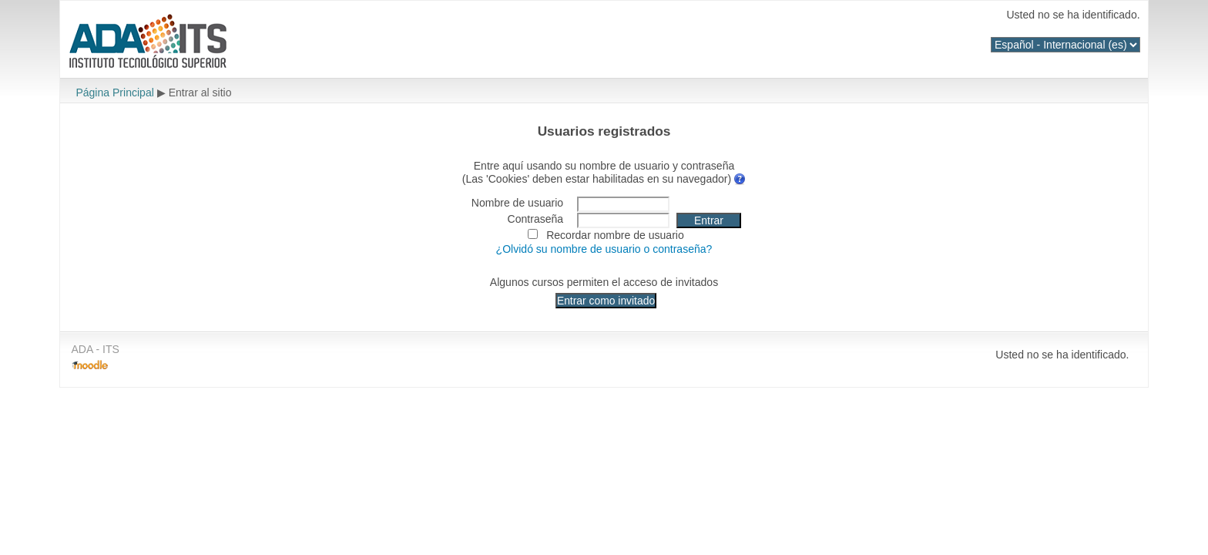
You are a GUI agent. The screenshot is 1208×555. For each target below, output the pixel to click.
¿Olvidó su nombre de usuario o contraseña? (604, 249)
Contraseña (536, 219)
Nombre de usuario (517, 203)
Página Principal (114, 92)
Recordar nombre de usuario (615, 235)
